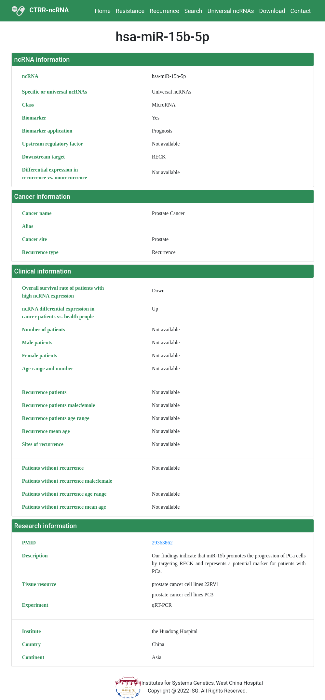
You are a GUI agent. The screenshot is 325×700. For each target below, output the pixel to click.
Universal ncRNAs (231, 10)
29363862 (162, 542)
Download (272, 10)
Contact (301, 10)
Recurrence (164, 10)
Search (193, 10)
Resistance (130, 10)
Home (102, 10)
